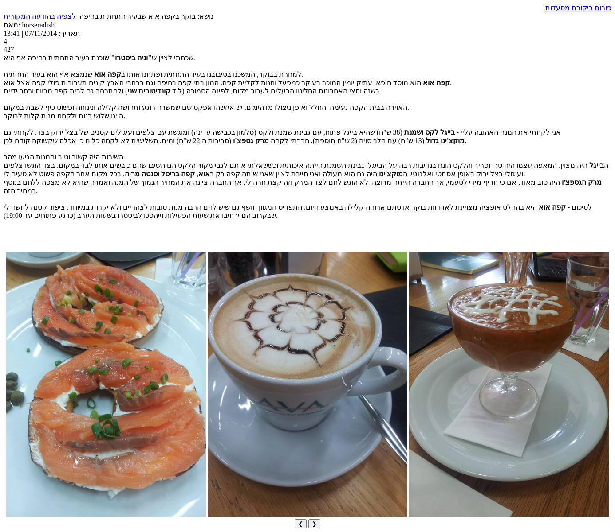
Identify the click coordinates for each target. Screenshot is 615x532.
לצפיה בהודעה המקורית (40, 16)
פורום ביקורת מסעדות (578, 8)
